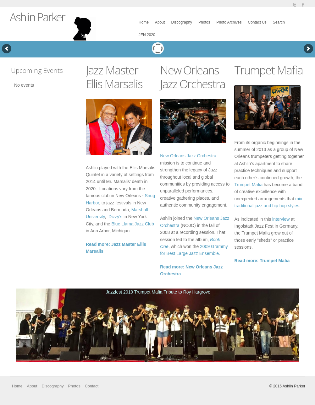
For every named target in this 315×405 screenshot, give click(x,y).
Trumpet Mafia (248, 184)
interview (281, 219)
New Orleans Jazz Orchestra (188, 155)
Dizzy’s (115, 216)
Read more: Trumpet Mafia (262, 260)
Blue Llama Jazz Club (132, 223)
